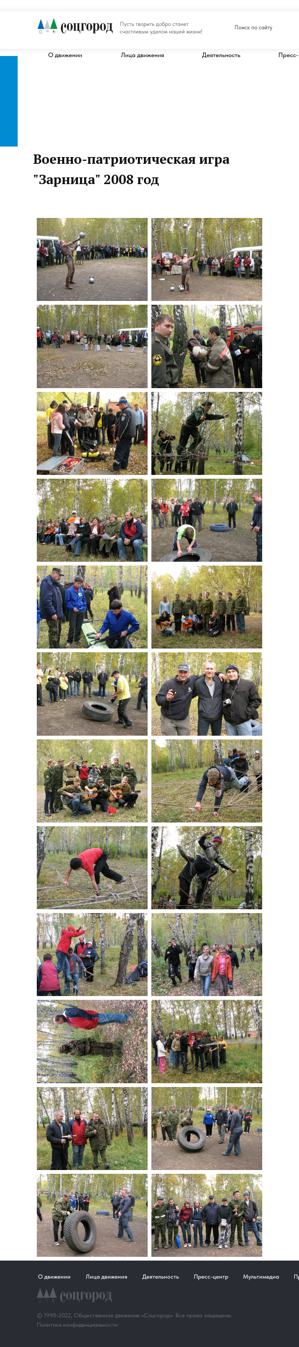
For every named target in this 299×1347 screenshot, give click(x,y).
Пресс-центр (211, 1276)
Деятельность (221, 55)
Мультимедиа (261, 1276)
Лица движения (142, 55)
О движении (65, 55)
